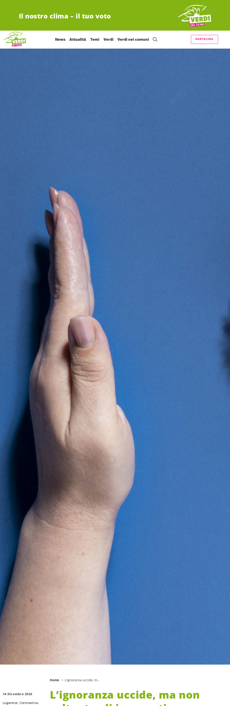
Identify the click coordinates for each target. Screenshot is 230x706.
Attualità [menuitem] (77, 39)
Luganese (10, 703)
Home (54, 680)
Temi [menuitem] (94, 39)
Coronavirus (29, 703)
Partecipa (204, 39)
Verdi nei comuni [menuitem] (133, 39)
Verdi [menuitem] (108, 39)
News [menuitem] (60, 39)
